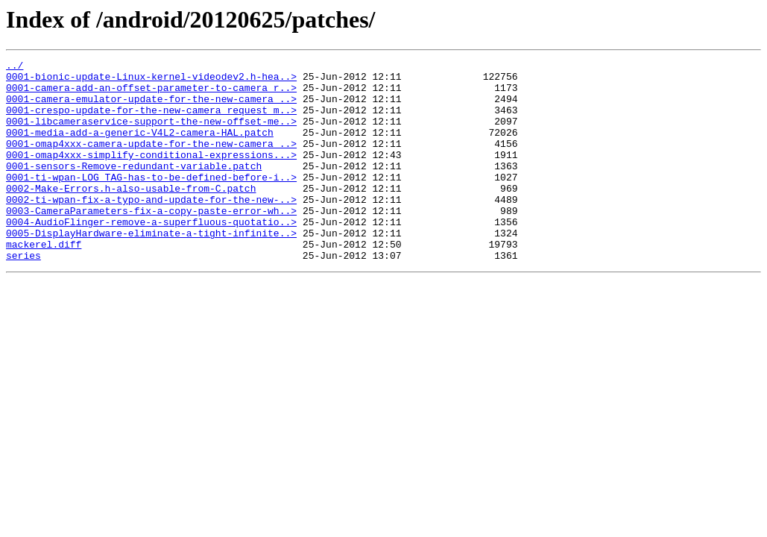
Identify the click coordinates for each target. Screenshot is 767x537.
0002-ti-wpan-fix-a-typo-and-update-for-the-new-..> (151, 228)
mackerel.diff (43, 282)
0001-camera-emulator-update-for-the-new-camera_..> (151, 107)
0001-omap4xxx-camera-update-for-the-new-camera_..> (151, 161)
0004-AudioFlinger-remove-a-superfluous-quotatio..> (151, 255)
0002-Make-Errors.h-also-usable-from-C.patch (131, 215)
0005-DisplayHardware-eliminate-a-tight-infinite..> (151, 268)
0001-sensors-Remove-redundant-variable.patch (134, 188)
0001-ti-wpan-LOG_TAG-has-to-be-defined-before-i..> (151, 201)
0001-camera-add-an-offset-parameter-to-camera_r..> (151, 94)
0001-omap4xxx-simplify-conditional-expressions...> (151, 174)
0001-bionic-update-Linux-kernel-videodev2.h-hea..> (151, 80)
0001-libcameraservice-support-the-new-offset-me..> (151, 134)
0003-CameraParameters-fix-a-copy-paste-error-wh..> (151, 241)
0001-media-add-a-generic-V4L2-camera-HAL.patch (140, 147)
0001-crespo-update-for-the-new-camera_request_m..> (151, 121)
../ (14, 67)
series (23, 295)
